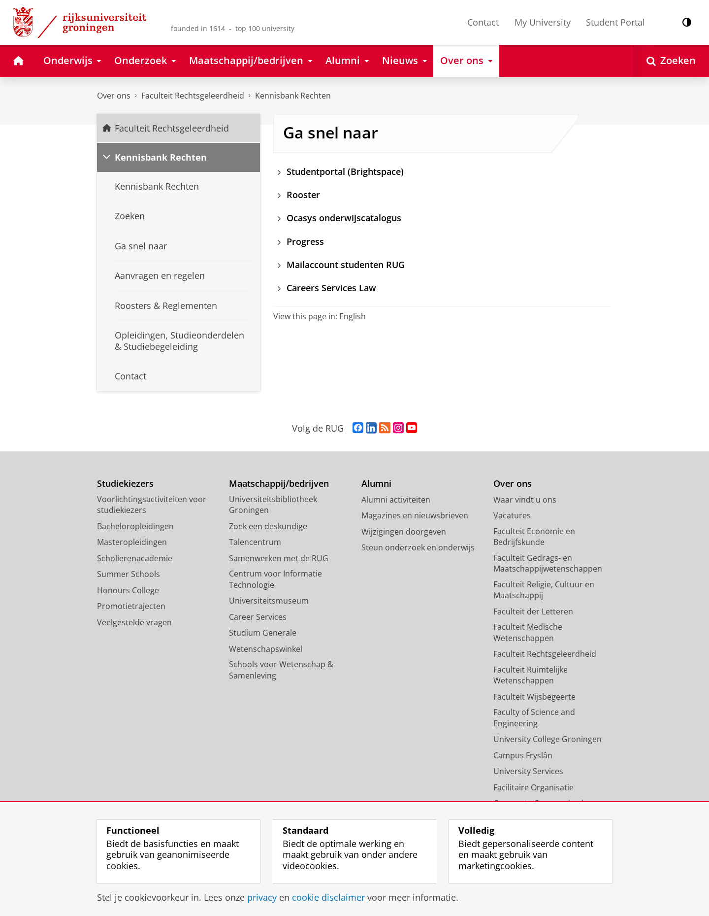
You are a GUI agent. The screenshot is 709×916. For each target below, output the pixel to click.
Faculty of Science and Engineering (534, 718)
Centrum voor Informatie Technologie (275, 579)
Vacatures (512, 515)
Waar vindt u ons (524, 499)
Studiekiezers (125, 483)
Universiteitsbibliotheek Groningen (273, 505)
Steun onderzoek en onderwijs (418, 547)
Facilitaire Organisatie (533, 787)
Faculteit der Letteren (533, 611)
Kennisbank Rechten (293, 95)
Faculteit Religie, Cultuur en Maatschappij (543, 590)
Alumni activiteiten (395, 499)
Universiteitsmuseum (269, 600)
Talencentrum (255, 542)
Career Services (258, 616)
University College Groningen (547, 739)
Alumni (376, 483)
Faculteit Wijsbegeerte (534, 696)
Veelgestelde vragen (134, 622)
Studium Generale (262, 632)
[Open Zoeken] (671, 61)
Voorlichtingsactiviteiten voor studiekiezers (151, 505)
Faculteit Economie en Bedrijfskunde (534, 537)
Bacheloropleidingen (135, 526)
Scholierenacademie (134, 558)
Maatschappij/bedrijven (279, 483)
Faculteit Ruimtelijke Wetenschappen (530, 675)
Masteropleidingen (132, 542)
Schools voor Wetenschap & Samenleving (281, 670)
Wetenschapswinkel (265, 649)
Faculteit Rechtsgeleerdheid (192, 95)
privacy (262, 897)
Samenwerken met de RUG (278, 558)
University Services (528, 771)
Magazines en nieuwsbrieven (414, 515)
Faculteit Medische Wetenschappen (527, 632)
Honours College (128, 590)
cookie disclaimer (328, 897)
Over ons (113, 95)
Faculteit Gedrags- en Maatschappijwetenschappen (547, 563)
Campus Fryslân (522, 755)
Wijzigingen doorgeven (403, 531)
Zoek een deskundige (268, 526)
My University (543, 22)
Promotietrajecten (131, 606)
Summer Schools (128, 574)
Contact (483, 22)
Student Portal (615, 22)
